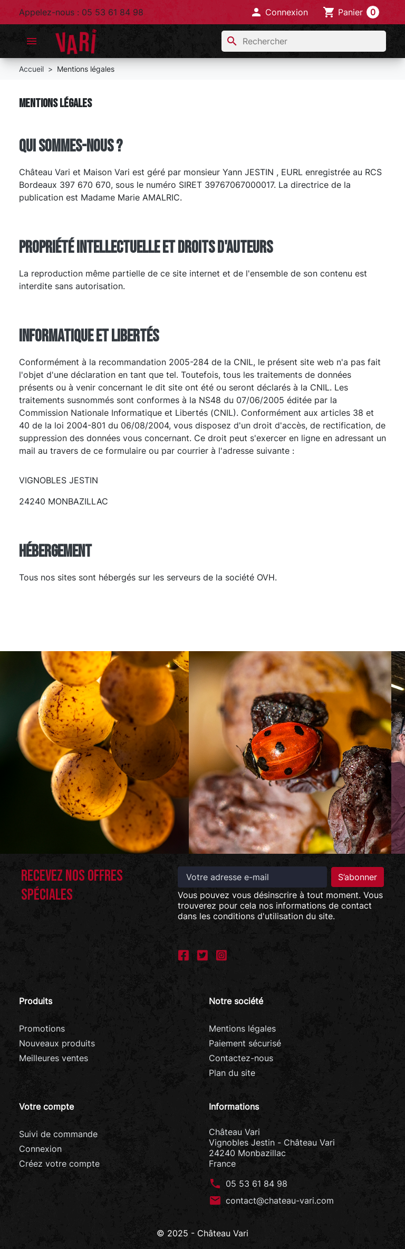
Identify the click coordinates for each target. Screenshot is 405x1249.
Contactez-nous (241, 1058)
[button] (279, 12)
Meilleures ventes (53, 1058)
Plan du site (232, 1072)
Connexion (40, 1148)
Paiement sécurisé (245, 1043)
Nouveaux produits (57, 1043)
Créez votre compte (59, 1163)
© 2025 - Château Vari (202, 1233)
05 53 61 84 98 (256, 1183)
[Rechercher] (303, 41)
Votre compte (46, 1106)
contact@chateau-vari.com (280, 1200)
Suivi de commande (58, 1134)
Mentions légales (242, 1028)
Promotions (42, 1028)
